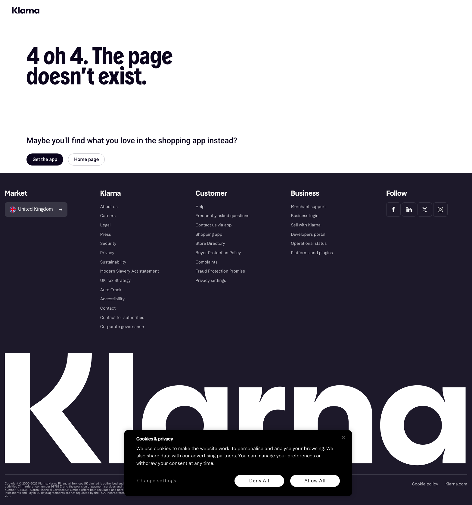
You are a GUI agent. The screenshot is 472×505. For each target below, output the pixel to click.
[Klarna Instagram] (440, 209)
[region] (238, 463)
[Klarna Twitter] (425, 209)
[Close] (343, 437)
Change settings (156, 481)
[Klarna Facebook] (393, 209)
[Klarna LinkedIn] (409, 209)
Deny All (259, 481)
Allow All (314, 481)
